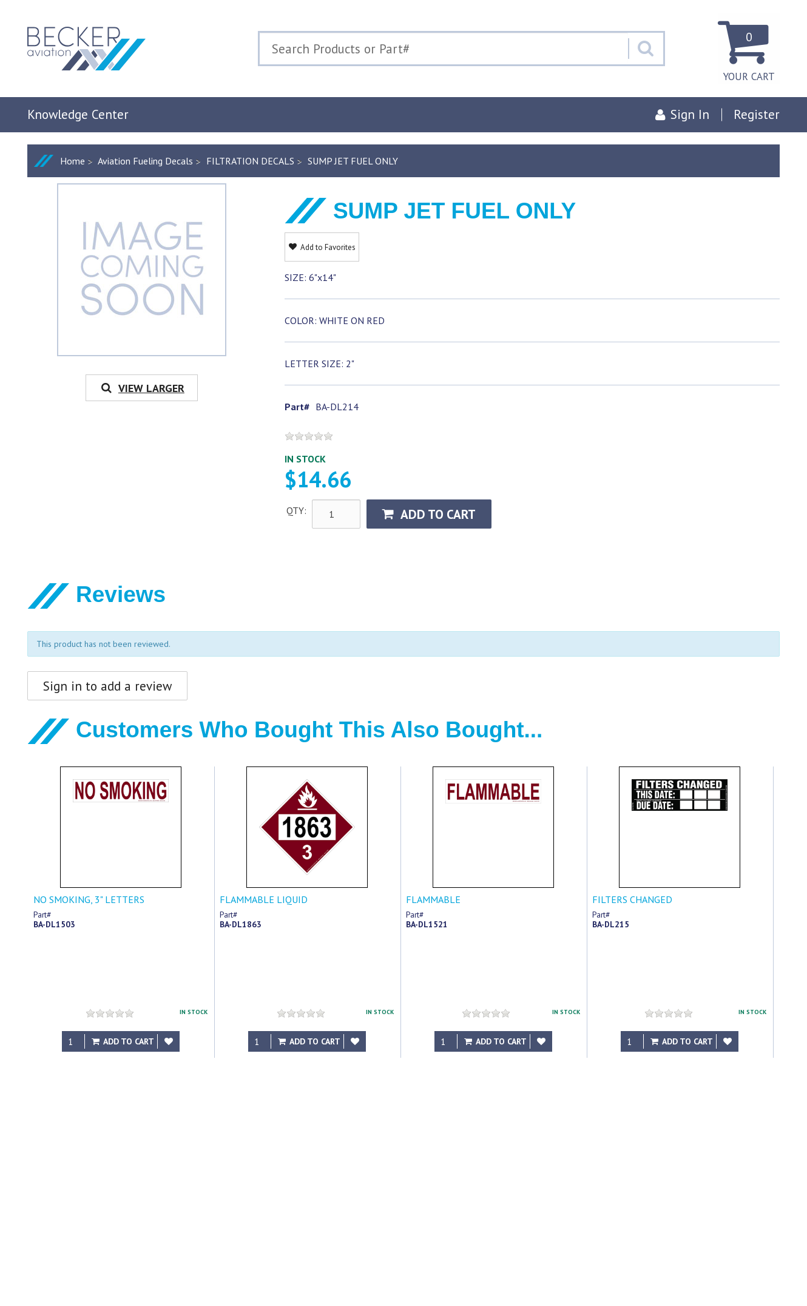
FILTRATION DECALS (250, 161)
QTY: (296, 510)
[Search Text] (444, 48)
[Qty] (73, 1041)
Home (72, 161)
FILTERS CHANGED (632, 899)
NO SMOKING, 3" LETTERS (88, 899)
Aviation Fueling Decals (145, 161)
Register (757, 114)
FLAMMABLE (433, 899)
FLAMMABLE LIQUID (264, 899)
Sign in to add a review (107, 686)
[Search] (645, 48)
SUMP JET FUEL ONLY (353, 161)
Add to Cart (429, 514)
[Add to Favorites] (169, 1041)
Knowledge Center (78, 114)
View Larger (141, 388)
